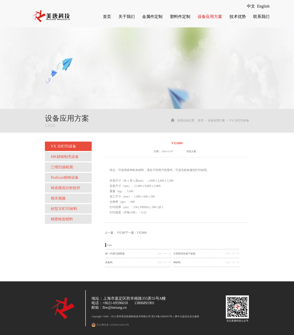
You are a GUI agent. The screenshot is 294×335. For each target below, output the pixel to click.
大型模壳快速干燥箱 (184, 253)
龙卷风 (108, 262)
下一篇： (136, 232)
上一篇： (115, 232)
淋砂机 (177, 262)
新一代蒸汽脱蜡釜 (115, 253)
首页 (107, 16)
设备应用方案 (216, 120)
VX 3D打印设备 (239, 120)
